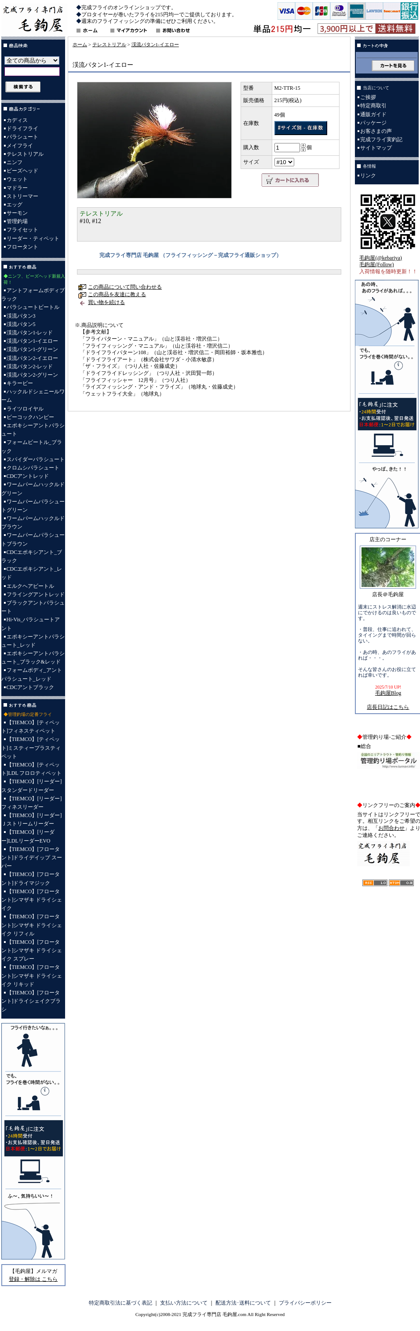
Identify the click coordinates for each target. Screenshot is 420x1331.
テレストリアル (25, 154)
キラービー (20, 383)
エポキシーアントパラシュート (33, 429)
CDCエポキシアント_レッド (31, 573)
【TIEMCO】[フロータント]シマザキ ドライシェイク (31, 899)
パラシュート (22, 137)
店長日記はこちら (388, 707)
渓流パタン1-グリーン (32, 349)
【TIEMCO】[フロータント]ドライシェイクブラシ (31, 1001)
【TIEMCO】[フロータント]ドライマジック (30, 878)
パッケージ (373, 123)
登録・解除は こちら (33, 1279)
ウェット (17, 179)
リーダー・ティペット (33, 238)
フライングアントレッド (36, 594)
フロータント (22, 247)
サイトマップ (376, 148)
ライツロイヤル (25, 409)
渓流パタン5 (21, 324)
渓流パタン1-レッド (30, 333)
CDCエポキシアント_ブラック (31, 556)
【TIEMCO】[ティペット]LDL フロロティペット (31, 769)
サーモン (17, 213)
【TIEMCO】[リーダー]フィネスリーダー (31, 803)
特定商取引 (373, 106)
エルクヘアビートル (30, 586)
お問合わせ (391, 828)
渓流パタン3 (21, 316)
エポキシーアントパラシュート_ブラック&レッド (33, 657)
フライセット (22, 230)
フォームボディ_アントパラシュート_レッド (31, 674)
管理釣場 (17, 221)
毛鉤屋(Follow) (376, 264)
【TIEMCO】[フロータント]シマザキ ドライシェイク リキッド (31, 975)
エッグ (14, 205)
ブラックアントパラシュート (33, 607)
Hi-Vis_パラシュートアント (30, 623)
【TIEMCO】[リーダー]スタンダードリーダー (31, 785)
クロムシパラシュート (33, 468)
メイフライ (20, 146)
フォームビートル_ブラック (31, 446)
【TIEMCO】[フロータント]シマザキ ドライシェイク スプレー (31, 950)
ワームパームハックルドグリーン (33, 488)
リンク (368, 175)
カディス (17, 120)
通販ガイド (373, 114)
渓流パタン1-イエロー (32, 341)
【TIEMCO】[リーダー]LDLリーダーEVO (28, 836)
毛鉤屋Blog (388, 693)
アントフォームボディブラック (33, 294)
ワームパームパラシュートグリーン (33, 506)
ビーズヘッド (22, 171)
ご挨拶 (368, 97)
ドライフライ (22, 128)
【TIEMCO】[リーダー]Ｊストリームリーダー (31, 819)
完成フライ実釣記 (381, 139)
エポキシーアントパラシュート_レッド (33, 641)
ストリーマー (22, 196)
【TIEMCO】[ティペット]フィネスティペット (30, 726)
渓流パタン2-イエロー (32, 358)
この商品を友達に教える (117, 294)
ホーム (80, 44)
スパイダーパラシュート (36, 459)
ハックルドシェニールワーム (33, 396)
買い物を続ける (106, 302)
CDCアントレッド (28, 476)
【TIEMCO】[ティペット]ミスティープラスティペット (31, 747)
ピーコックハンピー (30, 417)
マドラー (17, 188)
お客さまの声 (376, 131)
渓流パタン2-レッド (30, 366)
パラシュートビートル (33, 307)
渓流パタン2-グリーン (32, 375)
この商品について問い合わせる (125, 287)
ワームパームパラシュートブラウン (33, 539)
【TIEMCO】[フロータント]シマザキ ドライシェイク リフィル (31, 924)
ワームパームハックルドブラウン (33, 522)
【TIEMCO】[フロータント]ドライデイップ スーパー (31, 857)
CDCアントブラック (31, 687)
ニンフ (14, 162)
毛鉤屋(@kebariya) (380, 258)
